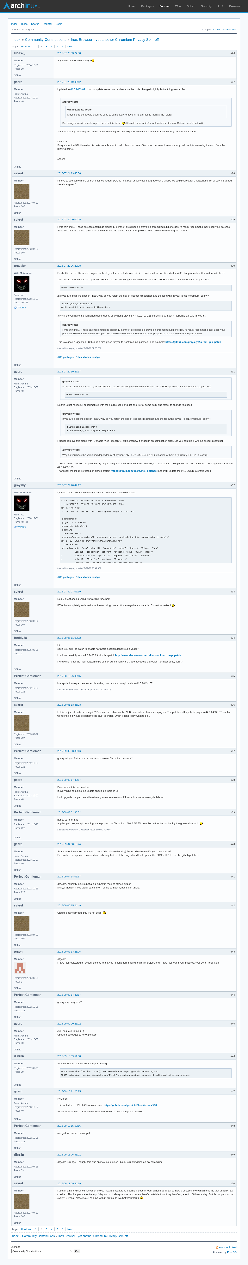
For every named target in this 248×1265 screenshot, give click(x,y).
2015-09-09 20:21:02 (69, 1023)
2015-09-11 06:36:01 (69, 1154)
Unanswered (229, 29)
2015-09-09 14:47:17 (69, 994)
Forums (164, 6)
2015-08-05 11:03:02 (69, 637)
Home (131, 6)
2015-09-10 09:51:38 (69, 1056)
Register (47, 23)
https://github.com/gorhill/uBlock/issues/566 (130, 1105)
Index (14, 23)
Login (59, 23)
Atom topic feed (228, 1247)
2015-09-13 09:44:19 (69, 1183)
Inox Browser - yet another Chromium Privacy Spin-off (115, 40)
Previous (26, 46)
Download (235, 6)
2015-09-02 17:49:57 (69, 779)
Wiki (178, 6)
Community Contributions (45, 40)
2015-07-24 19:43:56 (69, 173)
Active (216, 29)
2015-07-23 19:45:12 (69, 81)
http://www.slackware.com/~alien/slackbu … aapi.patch (148, 655)
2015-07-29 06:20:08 (69, 265)
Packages (147, 6)
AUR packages (65, 357)
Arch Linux (21, 6)
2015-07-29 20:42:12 (69, 485)
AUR (220, 6)
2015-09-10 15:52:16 (69, 1125)
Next (70, 46)
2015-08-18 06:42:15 (69, 675)
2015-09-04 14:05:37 (69, 876)
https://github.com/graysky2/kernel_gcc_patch (193, 342)
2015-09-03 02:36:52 (69, 812)
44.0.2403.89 (77, 89)
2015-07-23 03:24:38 (69, 53)
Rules (24, 23)
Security (206, 6)
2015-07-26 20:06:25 (69, 219)
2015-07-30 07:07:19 (69, 591)
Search (35, 23)
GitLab (191, 6)
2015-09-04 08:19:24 (69, 844)
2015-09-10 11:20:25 (69, 1091)
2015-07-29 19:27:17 (69, 371)
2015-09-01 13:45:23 (69, 704)
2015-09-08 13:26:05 (69, 951)
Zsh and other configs (88, 357)
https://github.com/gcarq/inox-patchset (134, 470)
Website (21, 307)
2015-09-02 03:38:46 (69, 751)
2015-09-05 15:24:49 (69, 905)
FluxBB (232, 1252)
